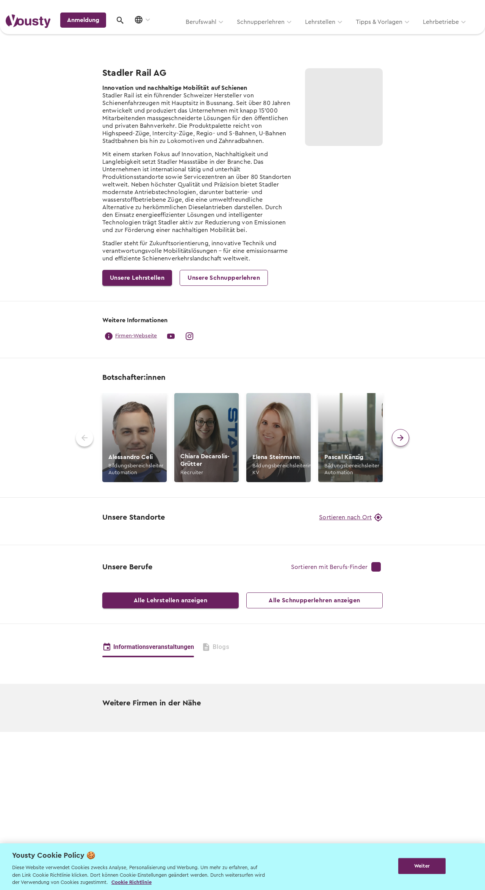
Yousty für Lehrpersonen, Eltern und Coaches (338, 8)
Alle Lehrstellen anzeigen (170, 734)
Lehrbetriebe (344, 33)
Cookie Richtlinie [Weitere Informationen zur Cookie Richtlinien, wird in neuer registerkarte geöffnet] (131, 882)
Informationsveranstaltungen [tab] (148, 780)
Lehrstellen (223, 33)
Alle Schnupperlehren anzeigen (314, 734)
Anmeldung (414, 32)
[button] (134, 437)
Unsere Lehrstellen (137, 278)
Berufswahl (104, 33)
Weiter (422, 865)
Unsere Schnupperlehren (224, 277)
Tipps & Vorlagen (282, 33)
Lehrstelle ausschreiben (447, 8)
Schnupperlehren (164, 33)
